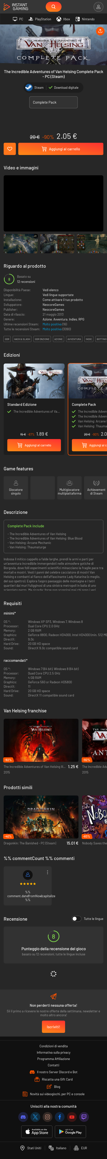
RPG (81, 319)
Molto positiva (52, 324)
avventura (74, 339)
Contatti (53, 1065)
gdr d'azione (42, 339)
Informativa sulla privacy (53, 1052)
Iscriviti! (53, 1027)
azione (58, 339)
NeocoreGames (53, 305)
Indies (73, 319)
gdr (7, 339)
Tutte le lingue (87, 919)
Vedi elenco (50, 290)
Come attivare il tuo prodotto (63, 300)
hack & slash (22, 339)
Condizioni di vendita (53, 1046)
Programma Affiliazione (53, 1059)
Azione (47, 319)
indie (89, 339)
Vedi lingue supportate (58, 295)
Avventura (60, 319)
